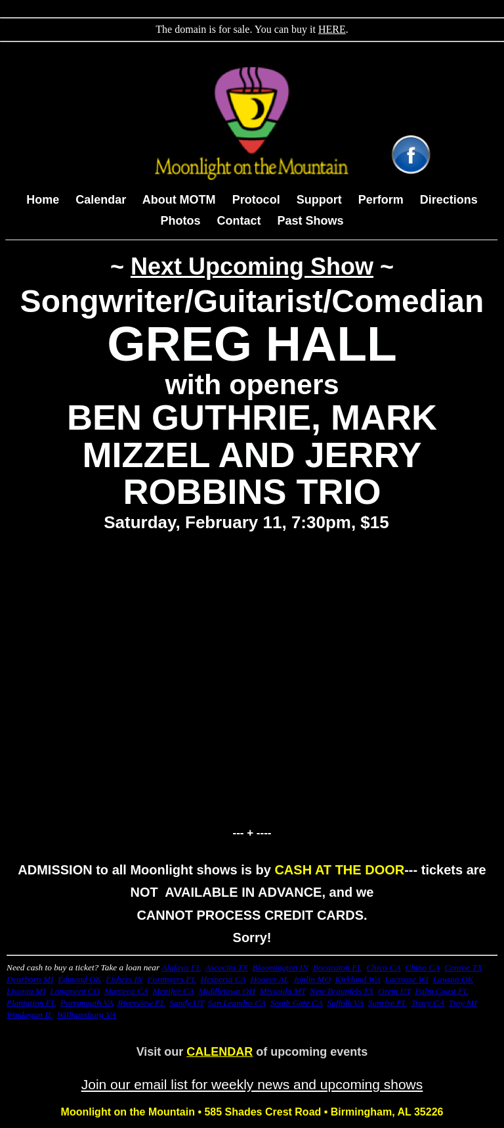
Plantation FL (31, 1003)
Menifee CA (173, 991)
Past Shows (311, 220)
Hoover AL (269, 979)
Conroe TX (463, 967)
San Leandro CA (237, 1003)
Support (319, 199)
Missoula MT (282, 991)
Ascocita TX (226, 967)
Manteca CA (126, 991)
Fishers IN (124, 979)
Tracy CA (427, 1003)
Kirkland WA (358, 979)
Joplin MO (312, 979)
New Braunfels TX (342, 991)
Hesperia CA (223, 979)
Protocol (256, 199)
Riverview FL (141, 1003)
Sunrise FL (387, 1003)
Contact (239, 220)
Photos (180, 220)
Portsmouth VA (87, 1003)
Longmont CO (75, 991)
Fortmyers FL (171, 979)
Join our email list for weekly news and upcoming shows (252, 1084)
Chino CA (422, 967)
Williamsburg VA (86, 1015)
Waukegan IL (29, 1015)
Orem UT (394, 991)
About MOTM (179, 199)
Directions (449, 199)
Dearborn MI (30, 979)
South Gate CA (296, 1003)
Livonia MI (26, 991)
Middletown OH (227, 991)
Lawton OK (453, 979)
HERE (332, 29)
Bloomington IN (280, 967)
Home (42, 199)
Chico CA (383, 967)
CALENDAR (219, 1051)
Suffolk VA (345, 1003)
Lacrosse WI (407, 979)
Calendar (102, 199)
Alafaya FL (181, 967)
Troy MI (463, 1003)
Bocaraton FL (337, 967)
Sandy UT (186, 1003)
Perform (381, 199)
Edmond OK (79, 979)
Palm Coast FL (441, 991)
